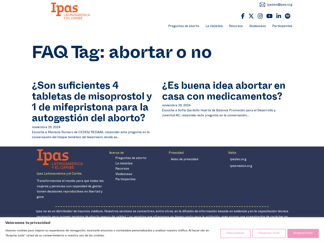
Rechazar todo (269, 233)
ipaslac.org (238, 159)
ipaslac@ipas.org (279, 5)
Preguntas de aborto (183, 26)
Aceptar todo (303, 233)
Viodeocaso (257, 26)
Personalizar (235, 233)
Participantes (282, 26)
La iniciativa (214, 26)
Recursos (236, 26)
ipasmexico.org (241, 166)
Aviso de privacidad (184, 159)
